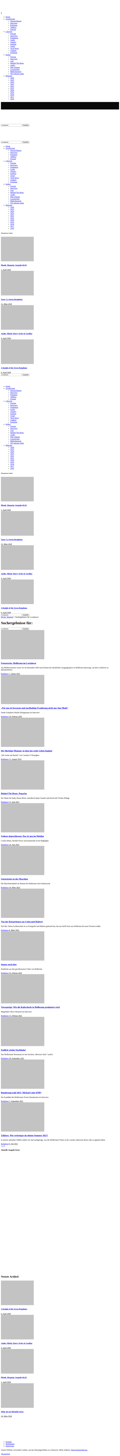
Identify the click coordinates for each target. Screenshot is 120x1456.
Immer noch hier (9, 964)
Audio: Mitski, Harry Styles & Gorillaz (16, 334)
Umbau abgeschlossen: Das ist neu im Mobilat (22, 836)
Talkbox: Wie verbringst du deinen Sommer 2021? (24, 1135)
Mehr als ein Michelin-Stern (12, 1412)
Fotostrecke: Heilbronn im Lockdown (18, 663)
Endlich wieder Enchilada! (13, 1050)
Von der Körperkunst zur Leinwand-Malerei (22, 921)
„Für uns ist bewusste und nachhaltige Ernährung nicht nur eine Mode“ (34, 708)
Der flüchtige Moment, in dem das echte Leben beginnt (26, 751)
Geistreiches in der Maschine (14, 879)
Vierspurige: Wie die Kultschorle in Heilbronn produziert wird (30, 1007)
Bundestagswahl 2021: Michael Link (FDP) (21, 1092)
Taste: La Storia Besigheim (11, 299)
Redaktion (5, 674)
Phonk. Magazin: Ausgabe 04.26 (14, 265)
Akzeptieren (5, 1454)
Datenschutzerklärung (79, 1450)
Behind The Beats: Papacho (14, 793)
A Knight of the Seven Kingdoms (14, 368)
